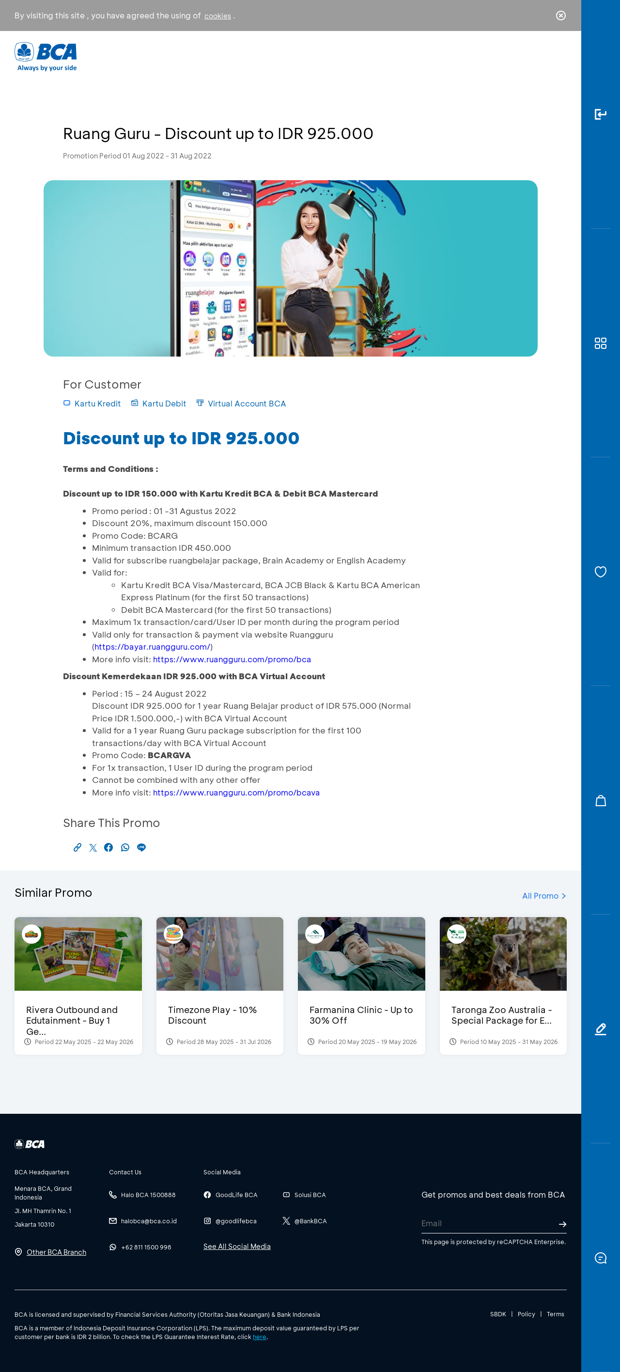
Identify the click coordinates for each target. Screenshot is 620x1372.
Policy (526, 1314)
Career (411, 56)
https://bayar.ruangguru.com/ (152, 646)
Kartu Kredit (92, 403)
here (259, 1337)
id (541, 57)
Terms (555, 1314)
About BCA (346, 56)
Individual (213, 56)
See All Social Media (237, 1246)
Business (278, 56)
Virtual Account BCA (241, 403)
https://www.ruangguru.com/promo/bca (232, 659)
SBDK (498, 1314)
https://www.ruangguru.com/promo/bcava (236, 792)
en (558, 57)
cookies (217, 15)
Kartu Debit (158, 403)
